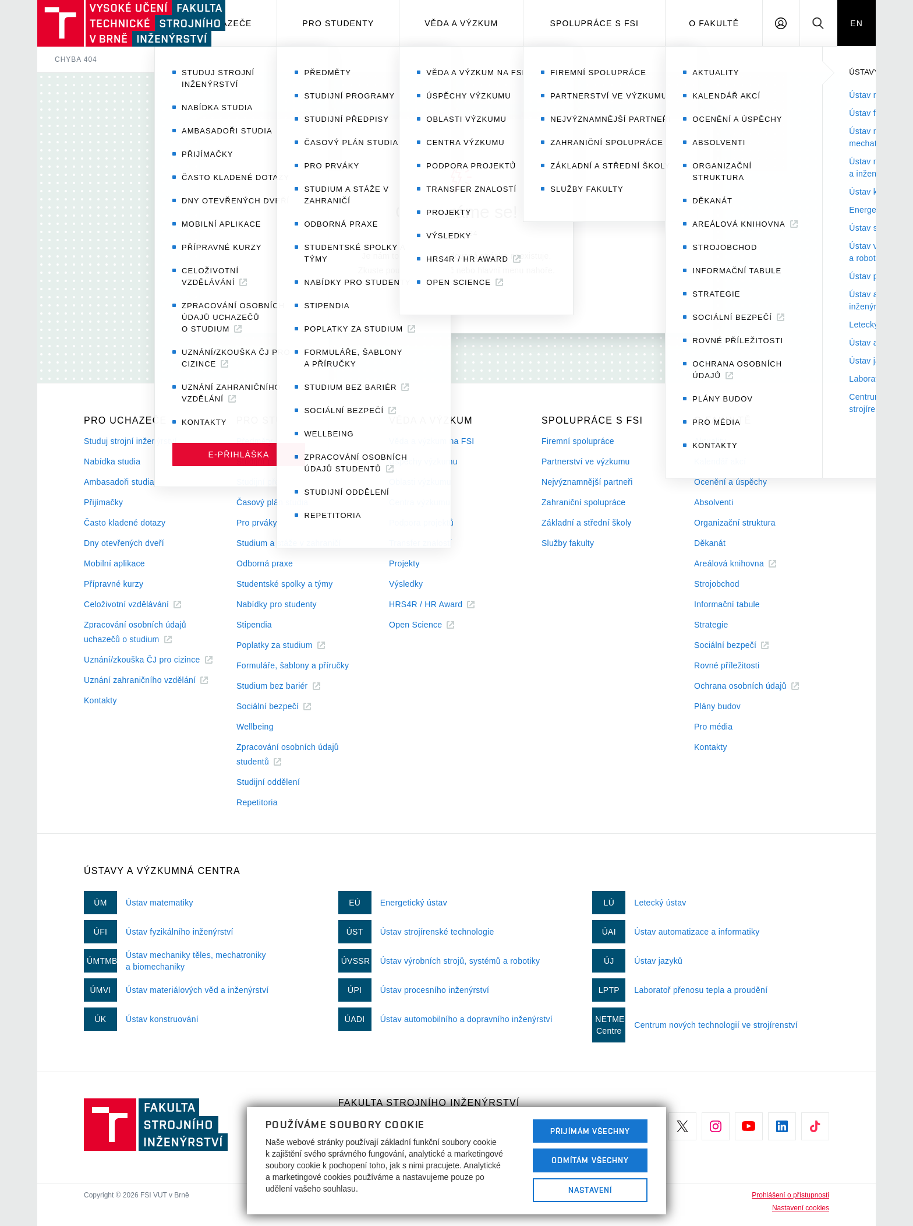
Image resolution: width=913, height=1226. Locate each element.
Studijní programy (269, 461)
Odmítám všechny (590, 1160)
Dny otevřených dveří (124, 543)
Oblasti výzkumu (420, 482)
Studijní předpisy (267, 482)
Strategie (711, 624)
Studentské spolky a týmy (284, 584)
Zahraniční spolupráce (583, 502)
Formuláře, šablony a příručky (292, 665)
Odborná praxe (264, 563)
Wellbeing (255, 726)
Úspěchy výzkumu (423, 461)
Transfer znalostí (420, 543)
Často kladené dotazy (124, 522)
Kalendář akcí (720, 461)
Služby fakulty (568, 543)
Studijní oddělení (268, 782)
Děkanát (710, 543)
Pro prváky (256, 522)
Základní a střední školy (587, 522)
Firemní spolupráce (578, 441)
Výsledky (406, 584)
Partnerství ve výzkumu (586, 461)
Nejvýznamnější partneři (587, 482)
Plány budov (717, 706)
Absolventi (713, 502)
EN (856, 23)
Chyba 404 (76, 59)
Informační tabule (727, 604)
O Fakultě (714, 23)
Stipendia (254, 624)
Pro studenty (338, 23)
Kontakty (100, 700)
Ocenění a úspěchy (730, 482)
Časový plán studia (272, 502)
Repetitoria (257, 802)
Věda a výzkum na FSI (431, 441)
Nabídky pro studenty (276, 604)
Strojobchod (716, 584)
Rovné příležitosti (726, 665)
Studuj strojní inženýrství (130, 441)
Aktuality (710, 441)
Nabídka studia (112, 461)
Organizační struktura (735, 522)
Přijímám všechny (590, 1131)
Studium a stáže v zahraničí (288, 543)
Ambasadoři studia (119, 482)
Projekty (404, 563)
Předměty (254, 441)
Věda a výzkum (461, 23)
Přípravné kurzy (113, 584)
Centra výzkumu (419, 502)
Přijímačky (103, 502)
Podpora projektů (421, 522)
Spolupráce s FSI (594, 23)
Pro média (713, 726)
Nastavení (590, 1190)
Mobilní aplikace (114, 563)
